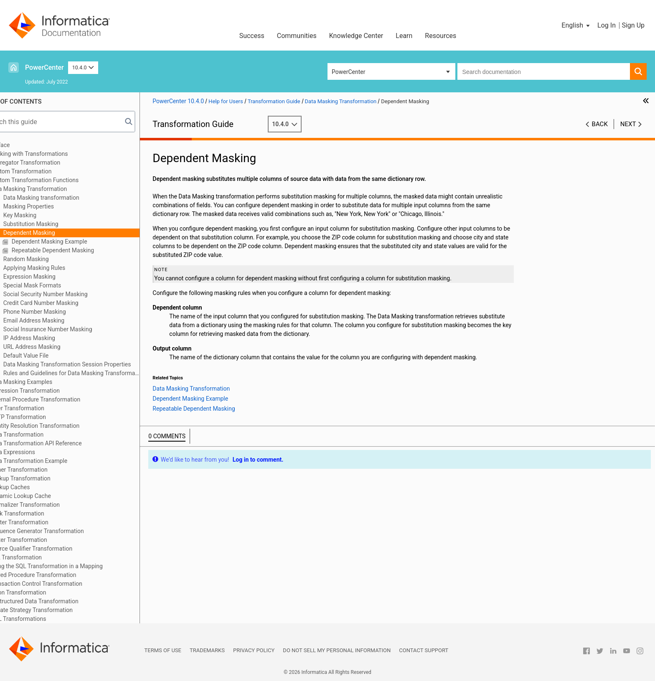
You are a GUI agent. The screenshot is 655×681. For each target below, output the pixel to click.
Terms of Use (163, 650)
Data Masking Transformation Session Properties (90, 364)
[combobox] (543, 71)
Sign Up (633, 25)
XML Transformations (42, 618)
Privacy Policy (253, 650)
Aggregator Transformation (49, 162)
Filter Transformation (41, 408)
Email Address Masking (57, 320)
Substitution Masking (54, 224)
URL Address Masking (55, 346)
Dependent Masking (52, 232)
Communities (297, 36)
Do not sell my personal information (337, 650)
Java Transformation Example (52, 460)
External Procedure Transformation (59, 399)
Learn (404, 36)
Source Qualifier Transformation (55, 548)
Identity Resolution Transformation (59, 425)
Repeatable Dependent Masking (76, 250)
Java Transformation (41, 434)
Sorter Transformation (42, 539)
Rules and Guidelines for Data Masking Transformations (95, 373)
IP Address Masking (52, 338)
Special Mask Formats (55, 285)
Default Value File (49, 355)
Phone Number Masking (58, 311)
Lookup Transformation (44, 478)
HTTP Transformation (42, 417)
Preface (24, 145)
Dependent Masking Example (72, 241)
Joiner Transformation (42, 469)
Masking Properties (52, 206)
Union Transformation (42, 592)
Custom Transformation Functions (58, 180)
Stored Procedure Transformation (57, 575)
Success (251, 36)
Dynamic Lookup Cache (44, 496)
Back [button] (600, 124)
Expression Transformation (49, 390)
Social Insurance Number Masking (71, 329)
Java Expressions (36, 452)
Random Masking (49, 259)
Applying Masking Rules (57, 267)
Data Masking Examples (45, 382)
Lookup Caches (34, 487)
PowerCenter (44, 67)
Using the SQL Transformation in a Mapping (70, 566)
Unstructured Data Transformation (58, 601)
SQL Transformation (40, 557)
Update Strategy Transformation (55, 610)
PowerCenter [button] (348, 72)
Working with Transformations (53, 153)
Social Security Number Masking (69, 294)
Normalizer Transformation (49, 504)
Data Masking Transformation (52, 188)
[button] (576, 25)
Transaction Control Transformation (60, 583)
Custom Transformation (45, 171)
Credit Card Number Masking (64, 303)
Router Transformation (43, 522)
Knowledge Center (356, 36)
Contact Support (423, 650)
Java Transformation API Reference (60, 443)
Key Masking (43, 215)
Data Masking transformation (64, 197)
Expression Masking (52, 276)
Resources (440, 36)
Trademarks (207, 650)
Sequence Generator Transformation (61, 531)
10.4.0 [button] (83, 67)
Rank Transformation (41, 513)
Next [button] (628, 124)
